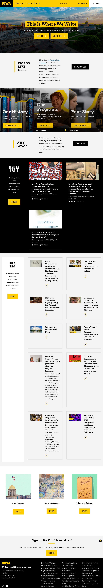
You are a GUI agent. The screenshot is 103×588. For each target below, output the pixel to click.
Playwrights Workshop (48, 571)
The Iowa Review (67, 565)
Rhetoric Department (68, 576)
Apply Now (63, 4)
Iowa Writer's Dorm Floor (90, 563)
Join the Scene (59, 36)
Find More (14, 202)
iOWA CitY (18, 512)
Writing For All (80, 143)
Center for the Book (47, 586)
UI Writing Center (87, 565)
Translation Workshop (48, 581)
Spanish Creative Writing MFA (50, 578)
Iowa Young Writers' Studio (70, 578)
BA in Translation (67, 571)
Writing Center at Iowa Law (90, 568)
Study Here (41, 36)
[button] (82, 3)
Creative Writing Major (69, 568)
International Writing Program (50, 568)
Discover (84, 511)
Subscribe (52, 553)
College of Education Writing (91, 576)
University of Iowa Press (69, 563)
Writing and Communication (27, 3)
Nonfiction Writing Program (49, 565)
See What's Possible (80, 67)
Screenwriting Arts (47, 583)
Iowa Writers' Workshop (48, 563)
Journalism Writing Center (90, 571)
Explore (51, 511)
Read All (12, 296)
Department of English (69, 573)
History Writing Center (89, 573)
